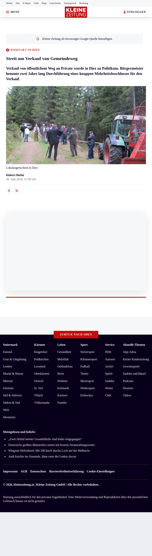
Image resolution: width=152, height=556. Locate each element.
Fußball (85, 366)
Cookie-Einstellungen (101, 471)
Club (36, 3)
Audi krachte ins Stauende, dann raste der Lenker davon (42, 456)
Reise (60, 373)
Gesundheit (64, 351)
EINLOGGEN (134, 12)
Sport (84, 344)
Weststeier (9, 417)
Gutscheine (55, 3)
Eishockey (86, 395)
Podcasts (128, 381)
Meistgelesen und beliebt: (19, 432)
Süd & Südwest (12, 395)
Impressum (10, 471)
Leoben (7, 366)
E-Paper (27, 3)
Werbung (83, 3)
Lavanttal (39, 366)
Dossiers (128, 388)
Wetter (9, 3)
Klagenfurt (40, 351)
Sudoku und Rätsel (134, 373)
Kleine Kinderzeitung (136, 359)
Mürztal (8, 381)
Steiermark (10, 344)
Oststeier (8, 388)
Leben (61, 344)
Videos (127, 395)
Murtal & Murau (13, 373)
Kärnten (39, 344)
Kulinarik (63, 388)
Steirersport (87, 351)
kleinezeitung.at (24, 484)
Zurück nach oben (76, 334)
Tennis (84, 373)
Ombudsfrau (65, 366)
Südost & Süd (11, 402)
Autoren (110, 359)
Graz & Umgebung (14, 359)
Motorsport (87, 381)
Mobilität (63, 359)
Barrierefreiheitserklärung (66, 471)
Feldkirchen (41, 359)
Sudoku (109, 381)
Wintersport (87, 388)
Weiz (6, 409)
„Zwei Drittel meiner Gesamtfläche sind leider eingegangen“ (45, 439)
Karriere (62, 395)
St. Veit (38, 388)
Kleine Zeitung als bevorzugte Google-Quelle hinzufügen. (74, 38)
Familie (62, 402)
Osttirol (38, 381)
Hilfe (108, 351)
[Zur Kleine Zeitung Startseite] (76, 12)
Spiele (109, 373)
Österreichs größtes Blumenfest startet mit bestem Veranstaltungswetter (51, 445)
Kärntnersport (88, 359)
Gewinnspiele (131, 366)
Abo (18, 3)
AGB (24, 471)
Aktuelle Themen (134, 344)
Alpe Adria (129, 351)
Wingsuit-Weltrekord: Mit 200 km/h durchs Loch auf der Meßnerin (49, 450)
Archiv (109, 366)
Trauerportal (70, 3)
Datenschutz (38, 471)
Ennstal (7, 351)
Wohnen (62, 381)
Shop (44, 3)
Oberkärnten (41, 373)
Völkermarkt (42, 402)
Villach (38, 395)
